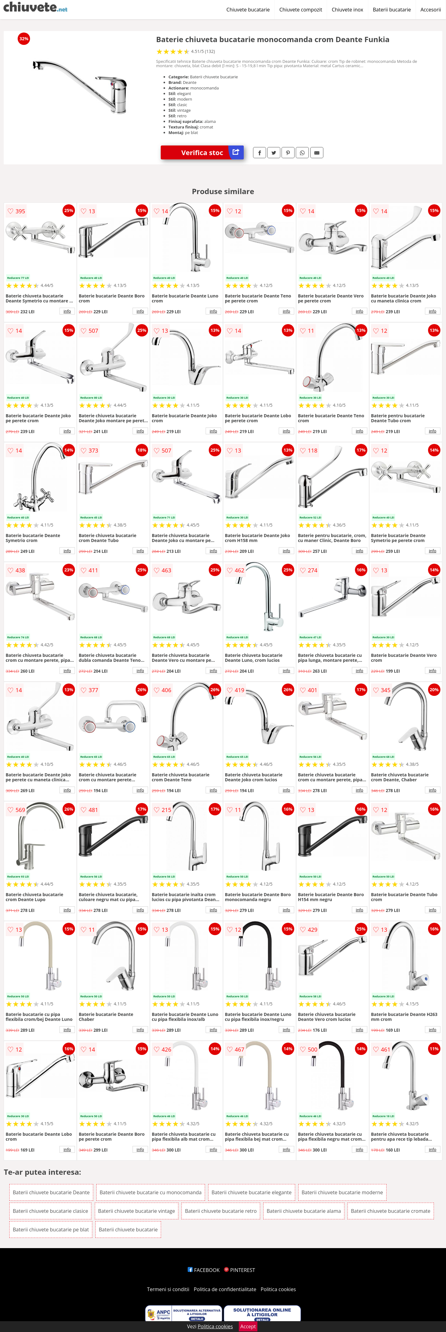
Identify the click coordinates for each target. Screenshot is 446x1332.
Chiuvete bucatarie (248, 9)
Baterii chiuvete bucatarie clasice (50, 1211)
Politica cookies (278, 1289)
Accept (248, 1326)
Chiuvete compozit (300, 9)
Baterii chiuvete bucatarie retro (221, 1211)
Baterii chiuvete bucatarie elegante (251, 1192)
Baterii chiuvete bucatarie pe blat (51, 1229)
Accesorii (431, 9)
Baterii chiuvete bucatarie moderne (342, 1192)
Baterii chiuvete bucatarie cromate (391, 1211)
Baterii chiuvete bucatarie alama (304, 1211)
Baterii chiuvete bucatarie (128, 1229)
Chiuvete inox (347, 9)
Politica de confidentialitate (225, 1289)
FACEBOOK (204, 1270)
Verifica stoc (212, 152)
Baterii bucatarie (392, 9)
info (67, 311)
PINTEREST (239, 1270)
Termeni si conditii (168, 1289)
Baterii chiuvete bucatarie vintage (136, 1211)
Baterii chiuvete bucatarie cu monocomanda (151, 1192)
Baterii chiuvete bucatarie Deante (51, 1192)
